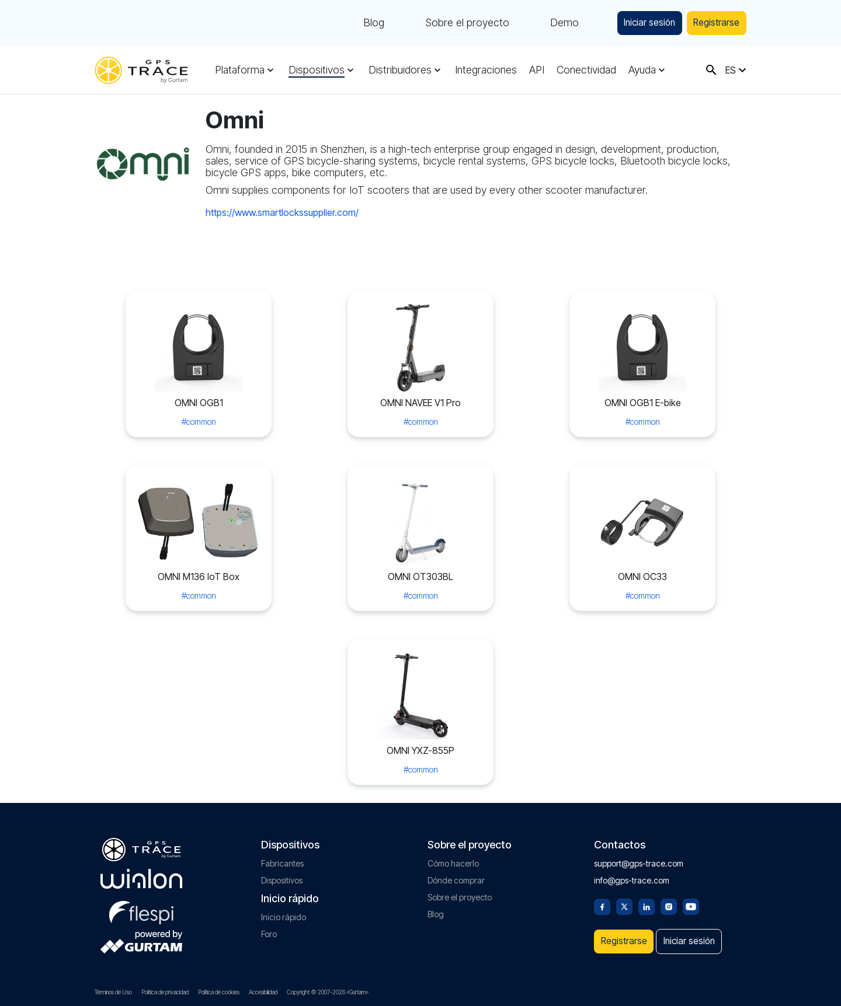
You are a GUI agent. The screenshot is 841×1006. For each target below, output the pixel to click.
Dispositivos (315, 70)
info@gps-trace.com (631, 874)
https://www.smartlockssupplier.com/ (282, 212)
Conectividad (581, 70)
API (533, 70)
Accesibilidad (263, 991)
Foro (269, 927)
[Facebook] (602, 899)
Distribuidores (397, 70)
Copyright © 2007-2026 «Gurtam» (328, 991)
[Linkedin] (646, 899)
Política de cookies (218, 991)
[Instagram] (669, 899)
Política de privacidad (165, 991)
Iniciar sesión (633, 23)
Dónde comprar (456, 874)
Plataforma (240, 70)
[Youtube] (691, 899)
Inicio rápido (283, 911)
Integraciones (483, 70)
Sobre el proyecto (444, 23)
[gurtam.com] (141, 872)
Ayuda (636, 70)
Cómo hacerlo (453, 857)
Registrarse (711, 23)
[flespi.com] (141, 904)
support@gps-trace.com (638, 857)
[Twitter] (624, 899)
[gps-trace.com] (141, 70)
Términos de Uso (113, 991)
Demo (541, 23)
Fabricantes (282, 857)
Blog (351, 23)
